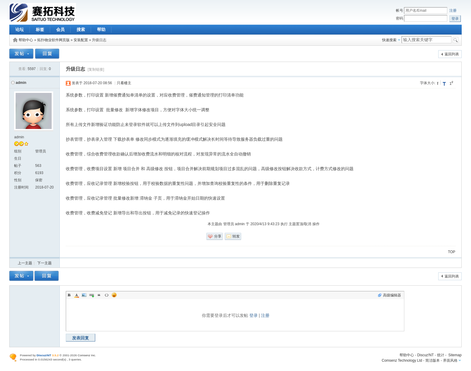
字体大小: (427, 83)
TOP (451, 252)
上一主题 (25, 263)
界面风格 (450, 360)
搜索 (81, 29)
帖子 (17, 166)
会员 (60, 29)
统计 (440, 355)
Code (107, 295)
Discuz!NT (425, 355)
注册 (453, 10)
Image (84, 295)
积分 (17, 173)
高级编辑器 (392, 295)
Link (92, 295)
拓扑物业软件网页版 (53, 40)
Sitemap (455, 355)
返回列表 (452, 54)
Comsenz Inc (86, 355)
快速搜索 (389, 40)
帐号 (399, 10)
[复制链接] (96, 69)
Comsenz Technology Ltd (402, 360)
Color (77, 295)
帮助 (101, 29)
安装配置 (81, 40)
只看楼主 (124, 83)
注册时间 (21, 187)
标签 (40, 29)
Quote (99, 295)
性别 (17, 180)
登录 (253, 315)
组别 (17, 151)
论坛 (19, 29)
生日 (17, 158)
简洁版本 (432, 360)
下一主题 (44, 263)
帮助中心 (26, 40)
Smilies (114, 295)
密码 (399, 18)
